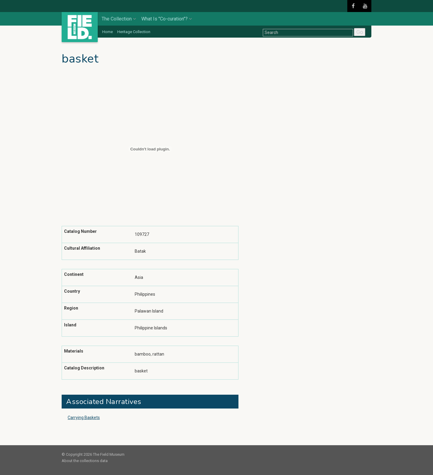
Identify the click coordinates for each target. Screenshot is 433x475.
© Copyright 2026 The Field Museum (93, 454)
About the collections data (85, 460)
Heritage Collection (133, 31)
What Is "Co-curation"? (166, 19)
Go (359, 32)
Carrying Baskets (84, 417)
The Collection (119, 19)
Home (107, 31)
